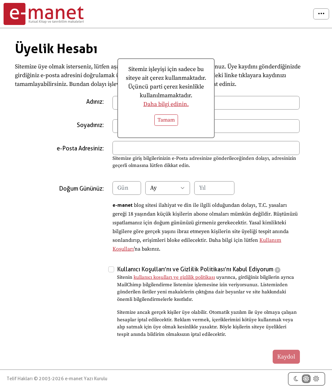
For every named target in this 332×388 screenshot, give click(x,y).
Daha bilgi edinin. (166, 104)
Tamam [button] (166, 120)
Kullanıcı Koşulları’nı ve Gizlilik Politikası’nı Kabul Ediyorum (198, 269)
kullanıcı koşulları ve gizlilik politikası (174, 277)
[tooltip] (277, 270)
